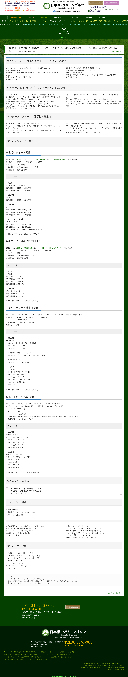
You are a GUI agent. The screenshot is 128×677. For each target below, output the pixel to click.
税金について (7, 654)
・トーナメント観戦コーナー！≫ (15, 8)
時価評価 (43, 652)
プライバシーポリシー (47, 654)
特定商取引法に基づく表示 (64, 654)
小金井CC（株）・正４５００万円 (85, 21)
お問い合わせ (72, 652)
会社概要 (62, 652)
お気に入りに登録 (95, 11)
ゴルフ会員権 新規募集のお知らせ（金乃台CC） (61, 657)
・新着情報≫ (29, 10)
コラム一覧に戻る (114, 593)
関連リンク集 (33, 654)
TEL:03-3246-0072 (97, 7)
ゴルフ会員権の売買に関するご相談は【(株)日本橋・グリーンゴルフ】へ (102, 665)
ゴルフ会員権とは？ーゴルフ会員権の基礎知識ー (23, 652)
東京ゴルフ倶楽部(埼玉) (25, 248)
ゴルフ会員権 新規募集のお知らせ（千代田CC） (31, 657)
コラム (29, 659)
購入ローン (53, 652)
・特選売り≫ (19, 10)
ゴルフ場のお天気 (9, 657)
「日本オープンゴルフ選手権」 (52, 248)
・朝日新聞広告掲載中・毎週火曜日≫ (19, 3)
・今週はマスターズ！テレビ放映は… (17, 6)
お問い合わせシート (20, 654)
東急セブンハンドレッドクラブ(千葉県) (31, 159)
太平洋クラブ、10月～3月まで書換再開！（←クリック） (28, 21)
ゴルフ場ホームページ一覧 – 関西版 (13, 659)
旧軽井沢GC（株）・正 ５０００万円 (113, 21)
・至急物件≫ (8, 10)
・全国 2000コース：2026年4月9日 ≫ (19, 1)
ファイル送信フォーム (41, 659)
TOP (5, 652)
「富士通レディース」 (60, 159)
